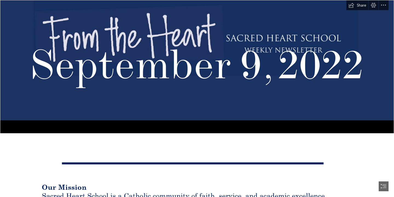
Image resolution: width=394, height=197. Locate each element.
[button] (357, 5)
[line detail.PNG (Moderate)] (197, 162)
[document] (197, 98)
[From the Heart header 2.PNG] (197, 67)
